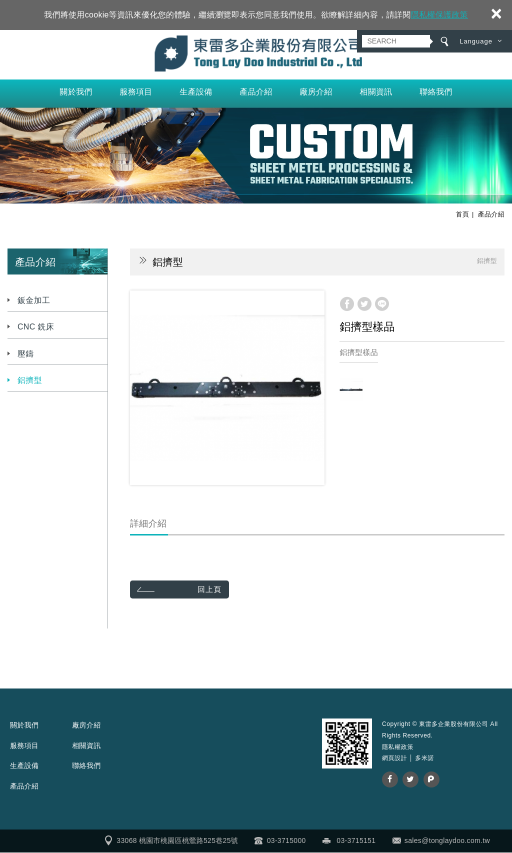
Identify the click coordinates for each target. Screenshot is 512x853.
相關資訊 (376, 92)
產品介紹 (256, 92)
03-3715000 (286, 841)
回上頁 (210, 590)
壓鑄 (26, 354)
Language (476, 41)
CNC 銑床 (36, 327)
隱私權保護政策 (439, 14)
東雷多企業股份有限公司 (256, 53)
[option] (227, 388)
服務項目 (136, 92)
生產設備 (196, 92)
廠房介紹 (316, 92)
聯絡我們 (436, 92)
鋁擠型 (30, 380)
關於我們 (76, 92)
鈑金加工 (34, 300)
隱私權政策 (398, 747)
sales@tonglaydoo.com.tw (447, 841)
